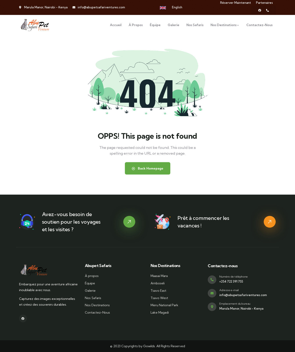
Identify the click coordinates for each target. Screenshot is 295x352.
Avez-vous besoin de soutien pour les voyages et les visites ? (71, 222)
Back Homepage (147, 168)
